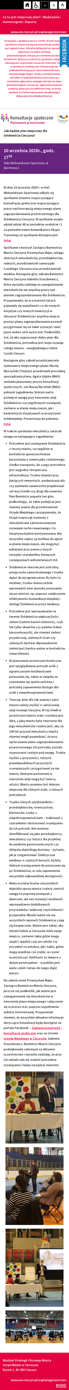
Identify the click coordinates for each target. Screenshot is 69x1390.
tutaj (7, 424)
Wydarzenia (51, 17)
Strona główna (27, 5)
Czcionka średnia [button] (53, 5)
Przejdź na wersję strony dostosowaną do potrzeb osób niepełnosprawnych (36, 5)
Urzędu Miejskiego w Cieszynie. (25, 1038)
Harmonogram (13, 22)
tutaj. (7, 240)
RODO (61, 1385)
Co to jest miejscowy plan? (22, 17)
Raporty (31, 22)
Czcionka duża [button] (62, 5)
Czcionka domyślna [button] (45, 5)
